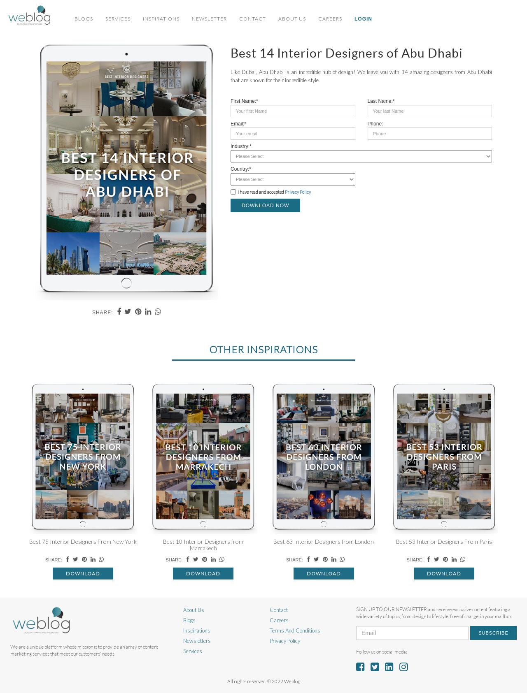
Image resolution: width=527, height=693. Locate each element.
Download (83, 573)
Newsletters (197, 640)
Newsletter (209, 19)
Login (363, 19)
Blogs (84, 19)
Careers (330, 19)
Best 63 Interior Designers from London (323, 541)
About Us (292, 19)
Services (118, 19)
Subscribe (493, 632)
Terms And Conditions (295, 630)
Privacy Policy (298, 192)
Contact (252, 19)
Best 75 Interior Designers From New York (83, 541)
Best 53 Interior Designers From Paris (444, 541)
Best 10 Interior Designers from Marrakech (203, 544)
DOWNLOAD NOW (265, 206)
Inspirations (161, 19)
